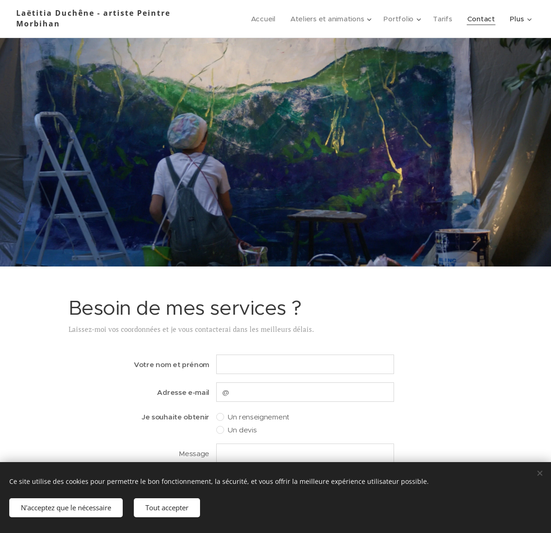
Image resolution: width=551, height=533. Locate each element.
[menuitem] (260, 19)
